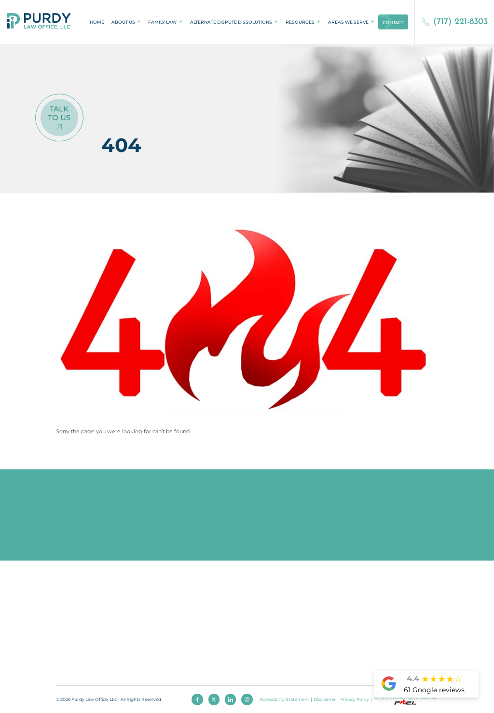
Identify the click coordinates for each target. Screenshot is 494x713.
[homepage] (38, 21)
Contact (393, 23)
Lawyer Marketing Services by (405, 699)
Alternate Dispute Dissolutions (231, 22)
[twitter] (214, 699)
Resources (300, 22)
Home (97, 22)
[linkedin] (230, 699)
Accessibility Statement (284, 699)
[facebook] (197, 699)
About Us (123, 22)
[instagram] (247, 699)
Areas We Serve (348, 22)
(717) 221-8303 (455, 22)
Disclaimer (325, 699)
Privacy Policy (354, 699)
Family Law (162, 22)
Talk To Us (59, 114)
